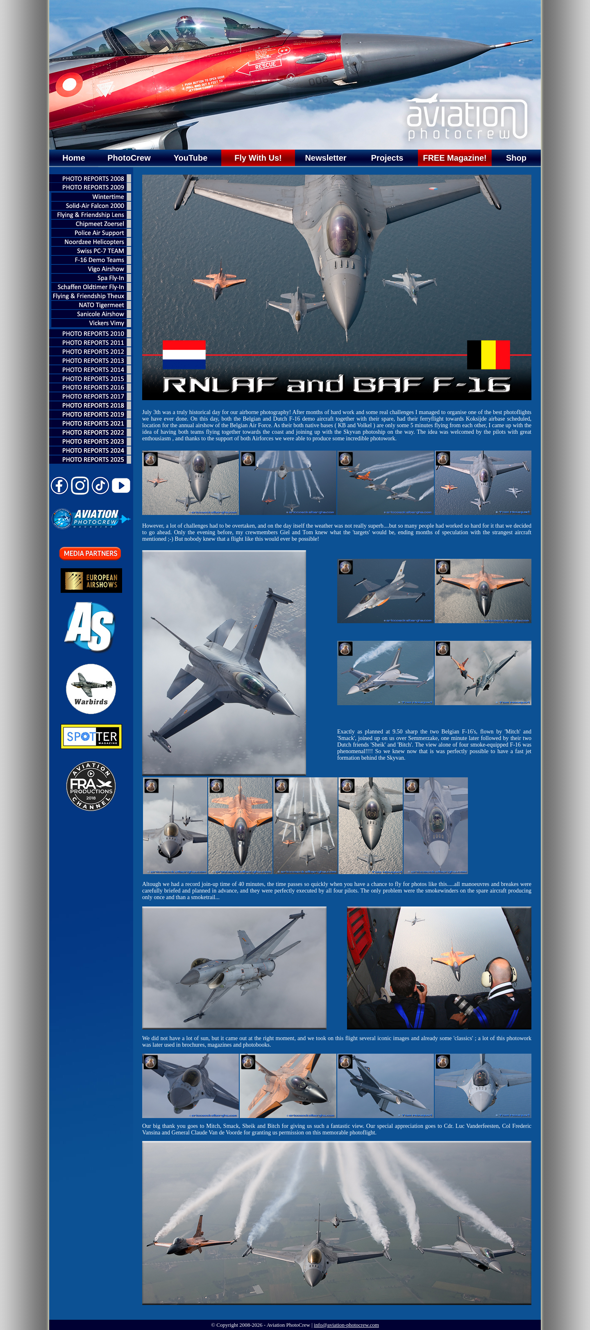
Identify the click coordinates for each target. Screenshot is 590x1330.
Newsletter (325, 157)
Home (73, 157)
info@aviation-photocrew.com (346, 1325)
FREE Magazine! (455, 157)
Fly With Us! (257, 157)
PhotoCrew (129, 157)
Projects (387, 157)
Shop (516, 157)
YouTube (191, 157)
